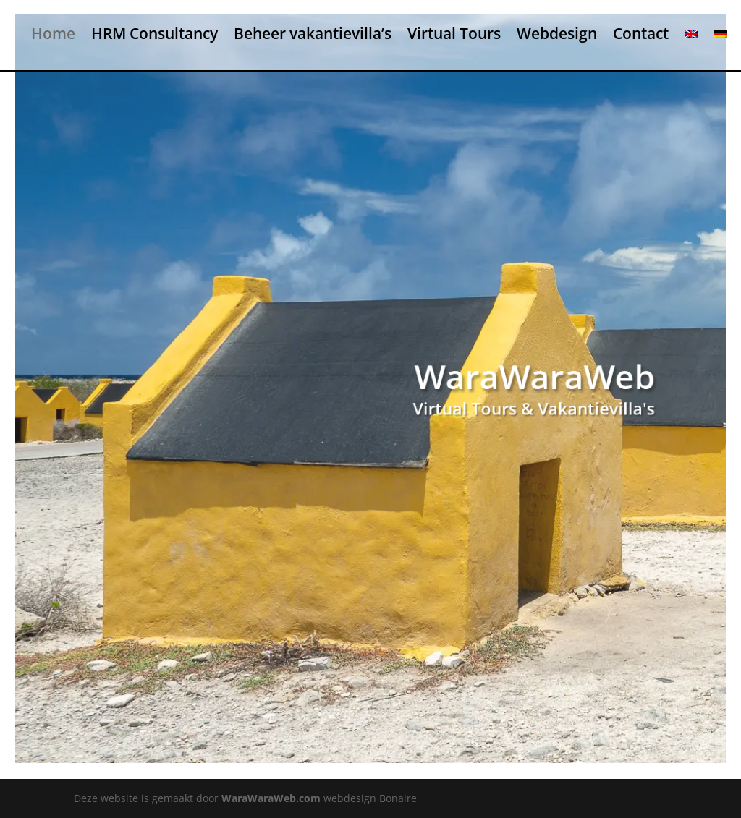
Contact (641, 34)
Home (53, 34)
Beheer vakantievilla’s (312, 34)
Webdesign (557, 34)
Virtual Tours (454, 34)
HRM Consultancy (154, 34)
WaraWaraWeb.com (271, 798)
